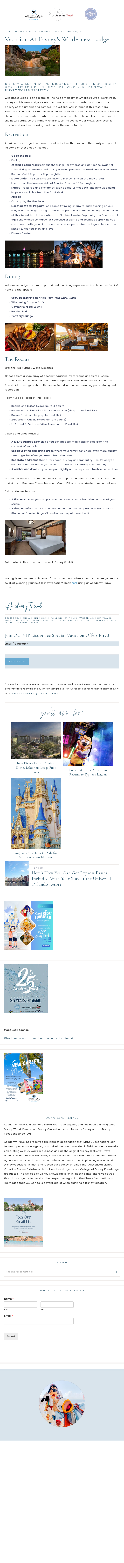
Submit (11, 1341)
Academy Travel (62, 17)
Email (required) (16, 649)
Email (8, 1321)
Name (9, 1304)
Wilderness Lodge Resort (22, 627)
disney (10, 625)
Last (43, 1315)
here (75, 588)
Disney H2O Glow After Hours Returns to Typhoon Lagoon (88, 777)
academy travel (100, 623)
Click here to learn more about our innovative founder (40, 1043)
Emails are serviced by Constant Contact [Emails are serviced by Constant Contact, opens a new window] (35, 698)
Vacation (55, 625)
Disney (9, 37)
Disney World (24, 37)
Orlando (42, 625)
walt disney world (46, 37)
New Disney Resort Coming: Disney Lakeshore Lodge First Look (36, 773)
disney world (25, 625)
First (6, 1315)
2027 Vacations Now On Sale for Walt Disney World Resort (36, 860)
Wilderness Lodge (102, 625)
